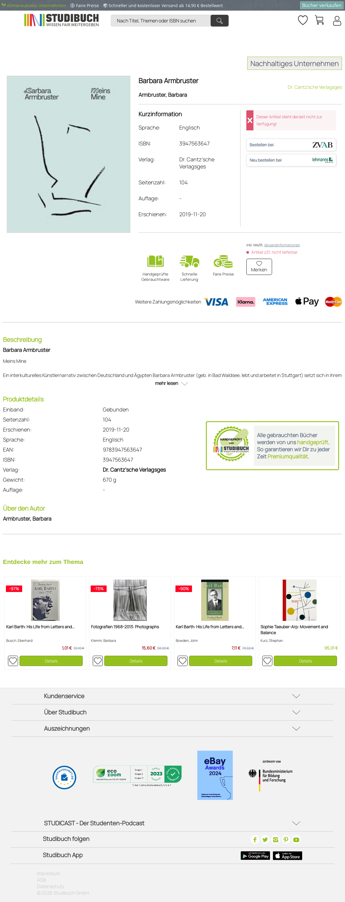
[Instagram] (275, 839)
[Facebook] (254, 839)
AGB (41, 880)
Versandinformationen (282, 244)
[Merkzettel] (302, 19)
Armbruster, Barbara (163, 94)
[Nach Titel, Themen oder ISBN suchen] (170, 21)
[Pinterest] (285, 839)
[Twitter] (265, 839)
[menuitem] (171, 13)
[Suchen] (220, 21)
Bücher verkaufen (321, 5)
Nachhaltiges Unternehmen (294, 63)
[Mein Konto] (337, 20)
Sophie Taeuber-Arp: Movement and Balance (294, 629)
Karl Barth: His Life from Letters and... (40, 626)
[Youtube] (296, 839)
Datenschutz (50, 886)
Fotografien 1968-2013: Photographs (125, 626)
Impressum (48, 873)
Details (51, 661)
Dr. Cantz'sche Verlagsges (315, 87)
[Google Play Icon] (255, 855)
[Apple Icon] (287, 855)
